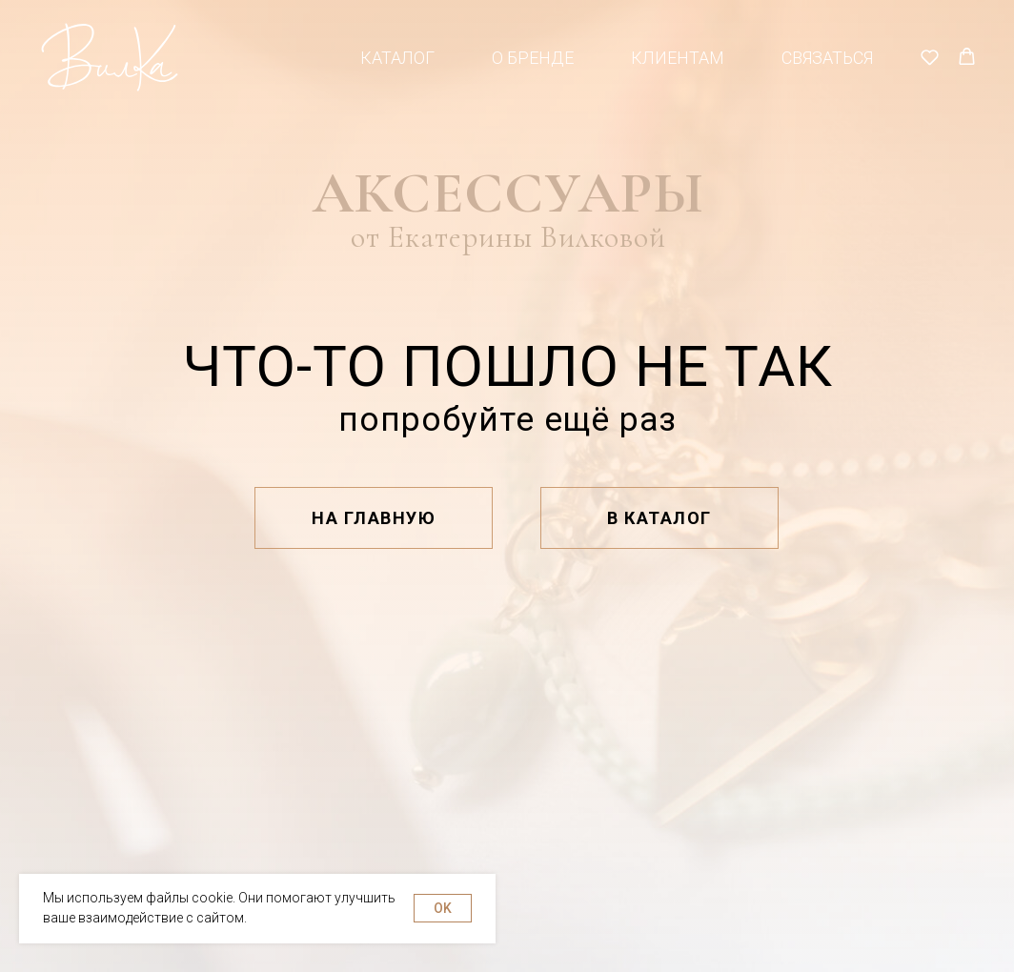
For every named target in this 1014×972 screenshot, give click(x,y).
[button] (930, 57)
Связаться (827, 58)
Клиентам (677, 58)
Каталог (397, 58)
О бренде (533, 58)
